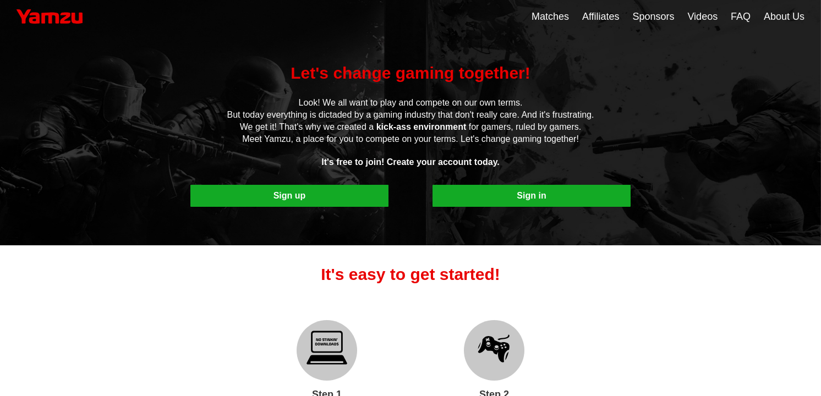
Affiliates (601, 16)
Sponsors (654, 16)
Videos (702, 16)
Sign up (289, 195)
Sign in (531, 195)
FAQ (741, 16)
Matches (550, 16)
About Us (784, 16)
